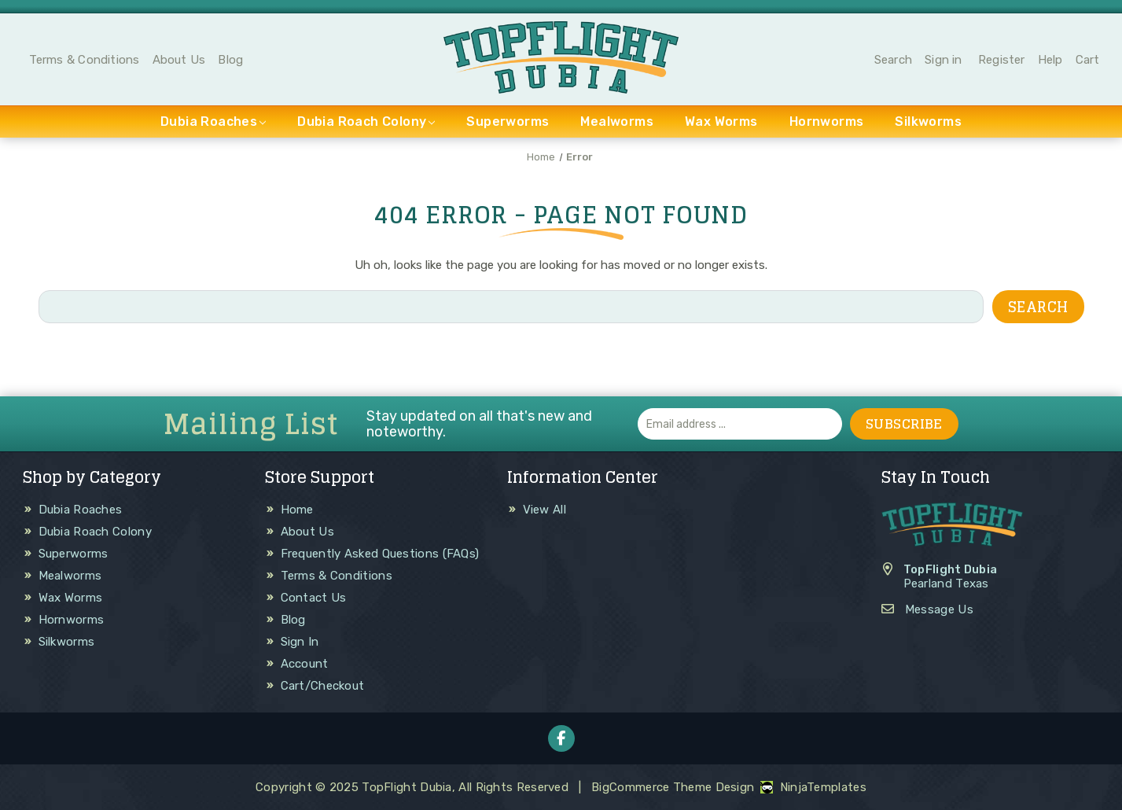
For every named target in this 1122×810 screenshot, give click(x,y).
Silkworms (928, 121)
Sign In (300, 642)
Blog (230, 60)
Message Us (939, 609)
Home (297, 510)
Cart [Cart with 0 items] (1088, 60)
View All (544, 510)
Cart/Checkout (323, 686)
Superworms (507, 121)
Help (1050, 60)
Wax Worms (721, 121)
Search (893, 60)
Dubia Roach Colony (366, 121)
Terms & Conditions (84, 60)
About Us (179, 60)
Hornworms (826, 121)
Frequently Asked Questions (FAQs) (380, 554)
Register (1001, 60)
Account (305, 664)
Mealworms (616, 121)
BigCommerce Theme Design (672, 787)
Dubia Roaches (213, 121)
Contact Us (314, 598)
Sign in (943, 60)
